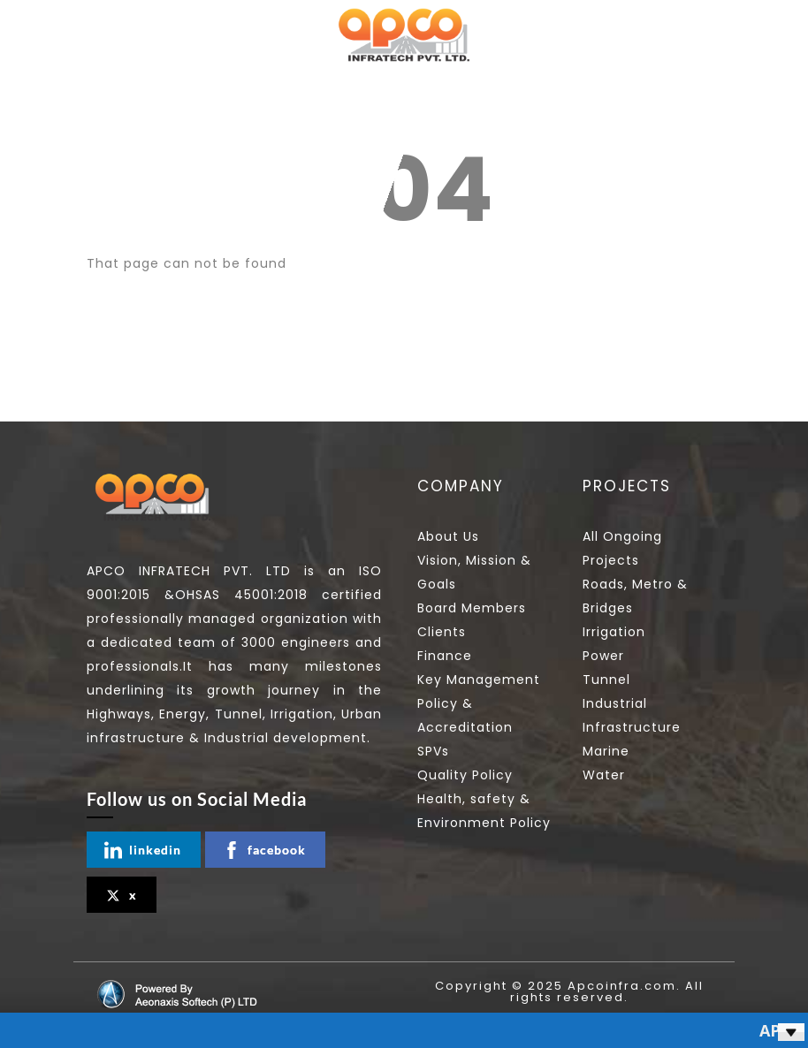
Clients (441, 632)
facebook (264, 850)
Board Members (471, 608)
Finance (444, 655)
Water (604, 775)
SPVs (433, 751)
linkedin (142, 850)
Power (603, 655)
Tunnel (606, 679)
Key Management (478, 679)
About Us (448, 536)
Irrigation (614, 632)
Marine (606, 751)
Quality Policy (465, 775)
